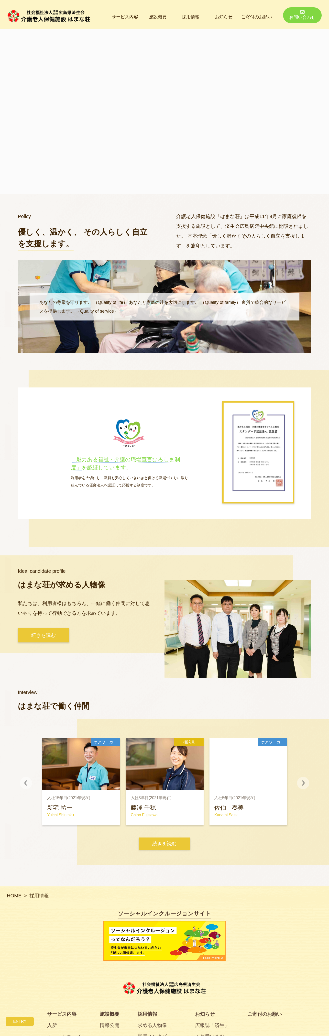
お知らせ (223, 16)
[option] (81, 781)
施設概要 (158, 16)
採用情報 (190, 16)
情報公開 (109, 1025)
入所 (52, 1025)
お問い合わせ (302, 15)
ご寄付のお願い (256, 16)
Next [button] (297, 783)
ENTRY (19, 1021)
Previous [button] (32, 783)
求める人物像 (152, 1025)
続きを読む (164, 843)
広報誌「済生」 (212, 1025)
